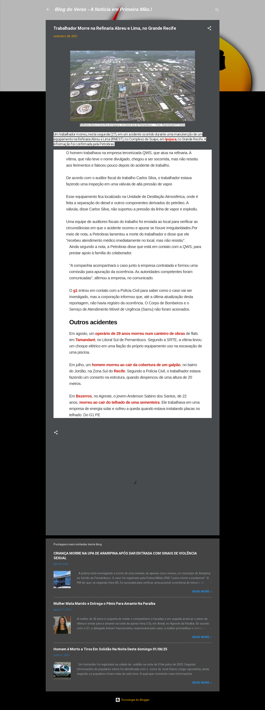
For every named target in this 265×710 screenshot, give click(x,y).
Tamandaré (85, 340)
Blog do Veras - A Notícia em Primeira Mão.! (103, 9)
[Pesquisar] (217, 11)
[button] (209, 29)
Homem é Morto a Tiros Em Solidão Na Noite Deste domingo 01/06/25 (110, 649)
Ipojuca (171, 139)
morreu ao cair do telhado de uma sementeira (119, 402)
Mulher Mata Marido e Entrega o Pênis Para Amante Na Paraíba (104, 603)
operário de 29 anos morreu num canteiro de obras (140, 333)
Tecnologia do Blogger (132, 700)
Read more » (202, 591)
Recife (119, 371)
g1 (76, 290)
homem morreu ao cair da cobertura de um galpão (136, 365)
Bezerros (84, 396)
